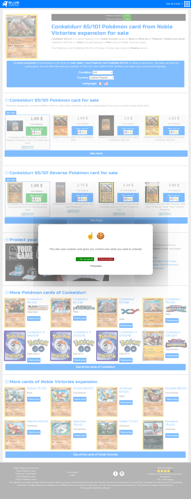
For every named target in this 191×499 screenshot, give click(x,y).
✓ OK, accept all (85, 259)
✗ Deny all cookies (106, 259)
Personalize (96, 266)
